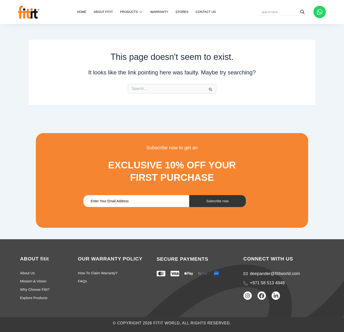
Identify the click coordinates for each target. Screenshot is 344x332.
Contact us (210, 12)
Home (75, 12)
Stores (184, 12)
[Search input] (282, 12)
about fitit (99, 12)
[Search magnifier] (304, 12)
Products (130, 12)
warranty (160, 12)
